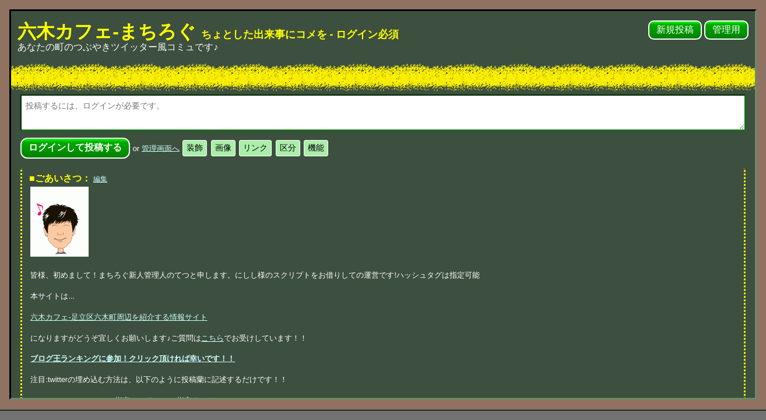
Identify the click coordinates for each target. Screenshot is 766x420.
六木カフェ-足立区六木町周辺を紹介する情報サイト (118, 317)
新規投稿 (675, 29)
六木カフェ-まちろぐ (208, 31)
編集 (100, 179)
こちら (212, 338)
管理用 (726, 29)
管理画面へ (161, 148)
